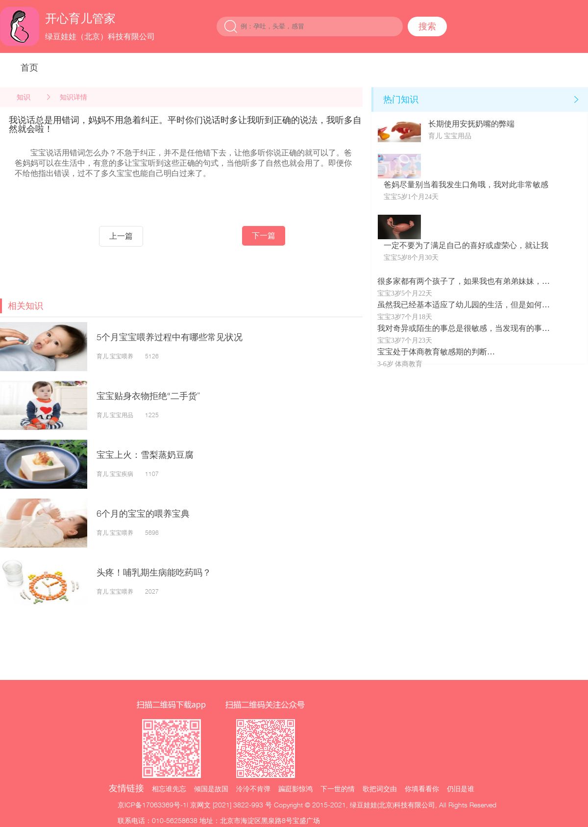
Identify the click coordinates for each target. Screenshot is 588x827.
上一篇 (121, 236)
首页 (29, 67)
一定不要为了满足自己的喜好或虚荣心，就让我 (466, 245)
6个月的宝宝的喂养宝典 (143, 513)
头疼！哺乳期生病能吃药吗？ (154, 572)
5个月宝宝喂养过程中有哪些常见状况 (170, 337)
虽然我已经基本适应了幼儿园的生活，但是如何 (459, 305)
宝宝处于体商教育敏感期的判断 (432, 352)
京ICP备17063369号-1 (152, 805)
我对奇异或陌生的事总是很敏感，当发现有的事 (459, 328)
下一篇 (263, 235)
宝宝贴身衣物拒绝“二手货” (148, 396)
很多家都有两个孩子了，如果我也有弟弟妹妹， (459, 281)
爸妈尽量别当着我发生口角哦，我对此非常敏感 (466, 184)
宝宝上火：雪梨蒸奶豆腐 (145, 455)
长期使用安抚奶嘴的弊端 (471, 124)
